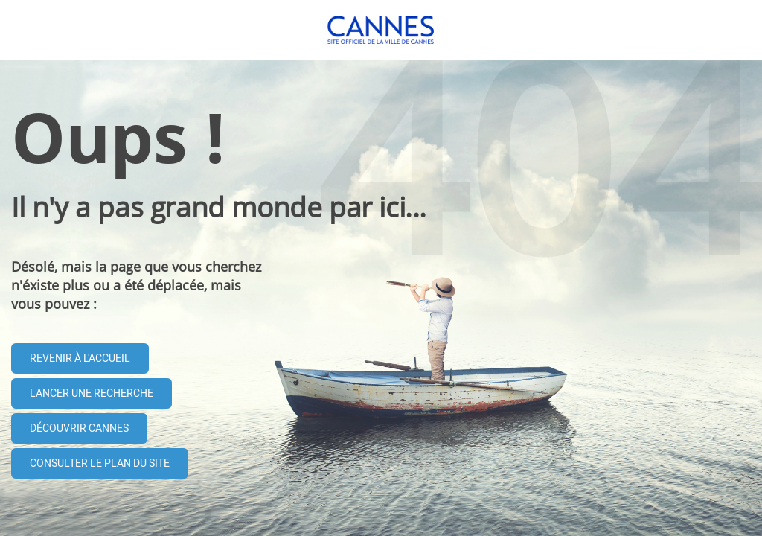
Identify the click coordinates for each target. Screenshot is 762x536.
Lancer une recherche (91, 393)
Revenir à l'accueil (80, 358)
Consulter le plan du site (100, 463)
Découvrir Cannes (79, 428)
